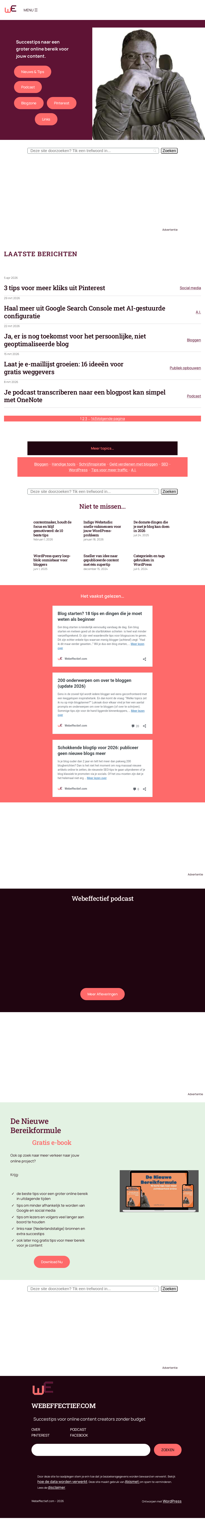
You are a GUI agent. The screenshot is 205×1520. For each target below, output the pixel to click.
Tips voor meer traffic (109, 469)
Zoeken (38, 1440)
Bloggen (194, 339)
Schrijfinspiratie (92, 464)
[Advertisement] (102, 190)
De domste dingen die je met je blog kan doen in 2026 (152, 526)
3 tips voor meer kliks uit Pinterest (54, 288)
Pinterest (61, 103)
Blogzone (28, 103)
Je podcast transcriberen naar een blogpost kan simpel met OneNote (85, 396)
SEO (164, 464)
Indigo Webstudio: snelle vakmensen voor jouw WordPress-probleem (102, 528)
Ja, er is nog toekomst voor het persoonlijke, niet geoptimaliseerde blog (75, 340)
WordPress (78, 469)
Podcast (28, 87)
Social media (190, 287)
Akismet (132, 1481)
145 (94, 418)
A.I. (198, 312)
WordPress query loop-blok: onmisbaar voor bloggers (52, 560)
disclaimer (56, 1487)
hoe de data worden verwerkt (62, 1481)
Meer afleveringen (102, 994)
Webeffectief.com (63, 1405)
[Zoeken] (169, 151)
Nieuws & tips (32, 71)
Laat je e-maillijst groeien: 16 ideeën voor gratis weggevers (64, 368)
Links (46, 119)
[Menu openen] (36, 10)
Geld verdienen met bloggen (134, 464)
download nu (52, 1261)
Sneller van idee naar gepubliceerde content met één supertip (101, 560)
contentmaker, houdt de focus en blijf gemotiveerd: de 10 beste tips (52, 528)
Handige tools (63, 464)
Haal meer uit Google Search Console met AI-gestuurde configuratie (84, 312)
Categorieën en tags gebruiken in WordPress (149, 560)
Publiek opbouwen (185, 367)
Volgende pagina (111, 418)
